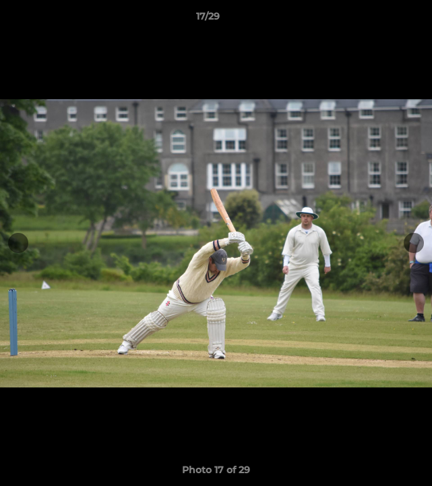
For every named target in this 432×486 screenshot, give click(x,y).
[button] (383, 20)
